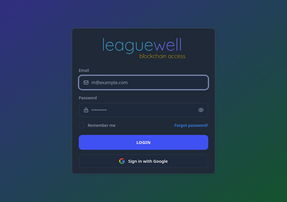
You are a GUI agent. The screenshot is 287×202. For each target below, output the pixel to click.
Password (88, 97)
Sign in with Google (143, 161)
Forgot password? (191, 125)
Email (84, 70)
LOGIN (143, 142)
